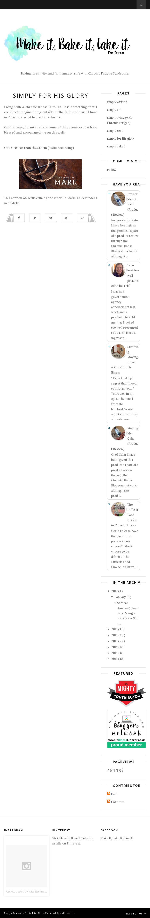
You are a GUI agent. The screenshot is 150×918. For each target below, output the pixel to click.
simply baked (116, 146)
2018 (115, 591)
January (121, 597)
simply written (117, 102)
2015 (115, 641)
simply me (114, 110)
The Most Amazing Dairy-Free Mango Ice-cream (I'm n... (126, 613)
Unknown (118, 802)
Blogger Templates (14, 913)
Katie (114, 794)
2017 (115, 629)
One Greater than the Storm (25, 148)
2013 (115, 653)
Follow (111, 170)
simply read (115, 131)
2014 (115, 647)
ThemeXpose (45, 913)
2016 (115, 635)
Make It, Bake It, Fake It (117, 838)
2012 (115, 659)
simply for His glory (120, 138)
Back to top (136, 913)
